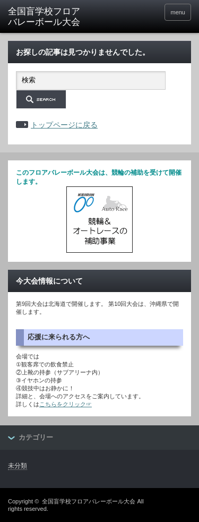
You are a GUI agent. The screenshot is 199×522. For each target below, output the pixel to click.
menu (177, 12)
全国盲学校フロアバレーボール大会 (88, 501)
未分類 (17, 465)
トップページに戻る (64, 125)
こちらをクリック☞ (65, 404)
